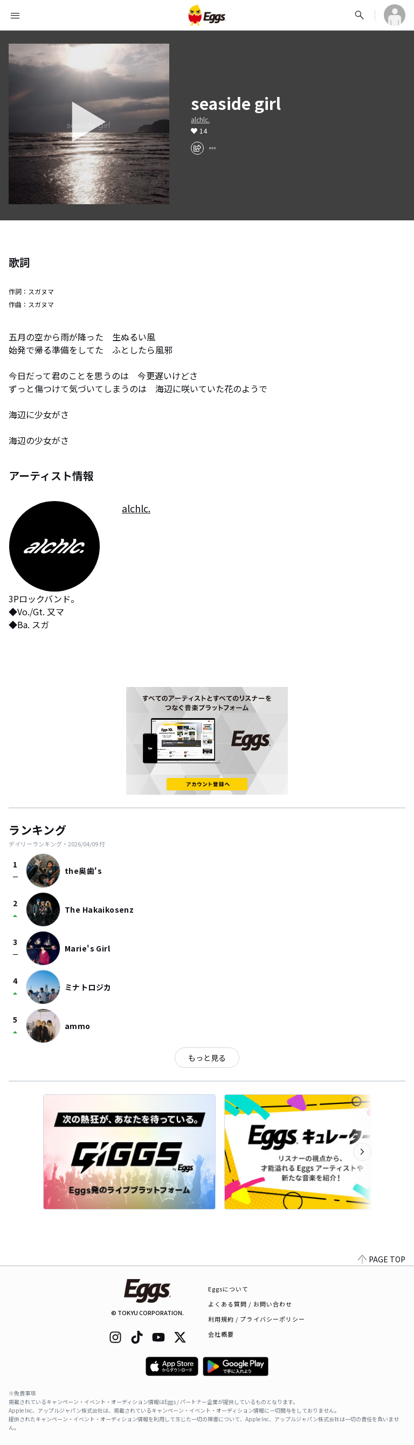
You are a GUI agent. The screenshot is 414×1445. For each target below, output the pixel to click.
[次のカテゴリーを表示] (362, 1152)
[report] (212, 148)
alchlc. (200, 119)
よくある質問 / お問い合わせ (250, 1304)
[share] (197, 148)
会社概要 (221, 1334)
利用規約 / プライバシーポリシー (257, 1319)
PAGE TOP (381, 1259)
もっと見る (207, 1057)
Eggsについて (228, 1288)
